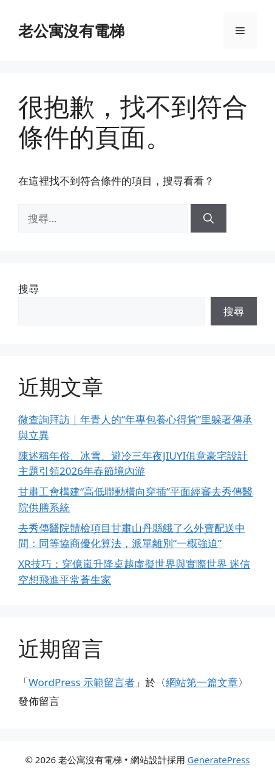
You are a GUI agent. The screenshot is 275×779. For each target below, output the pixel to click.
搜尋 (28, 289)
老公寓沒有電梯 (71, 30)
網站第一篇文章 (202, 682)
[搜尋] (208, 218)
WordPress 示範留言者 (82, 682)
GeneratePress (218, 759)
